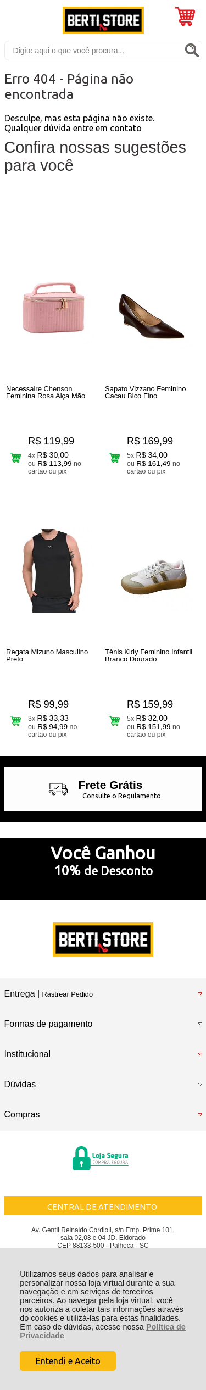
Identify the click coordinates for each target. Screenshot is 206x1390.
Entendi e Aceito (68, 1361)
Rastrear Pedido (67, 994)
